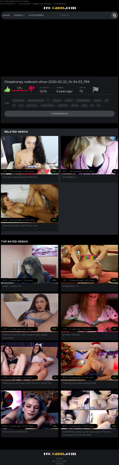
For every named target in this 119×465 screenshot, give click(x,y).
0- (14, 105)
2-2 (21, 105)
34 (99, 105)
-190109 (97, 100)
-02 (106, 100)
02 (92, 105)
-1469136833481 (83, 100)
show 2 (57, 100)
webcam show (35, 100)
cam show (18, 100)
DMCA (59, 458)
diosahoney (47, 105)
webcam (62, 105)
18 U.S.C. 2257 (60, 461)
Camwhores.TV (8, 3)
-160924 (68, 100)
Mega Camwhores (41, 3)
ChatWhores (59, 3)
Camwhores (24, 3)
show (75, 105)
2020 (84, 105)
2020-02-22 (32, 105)
